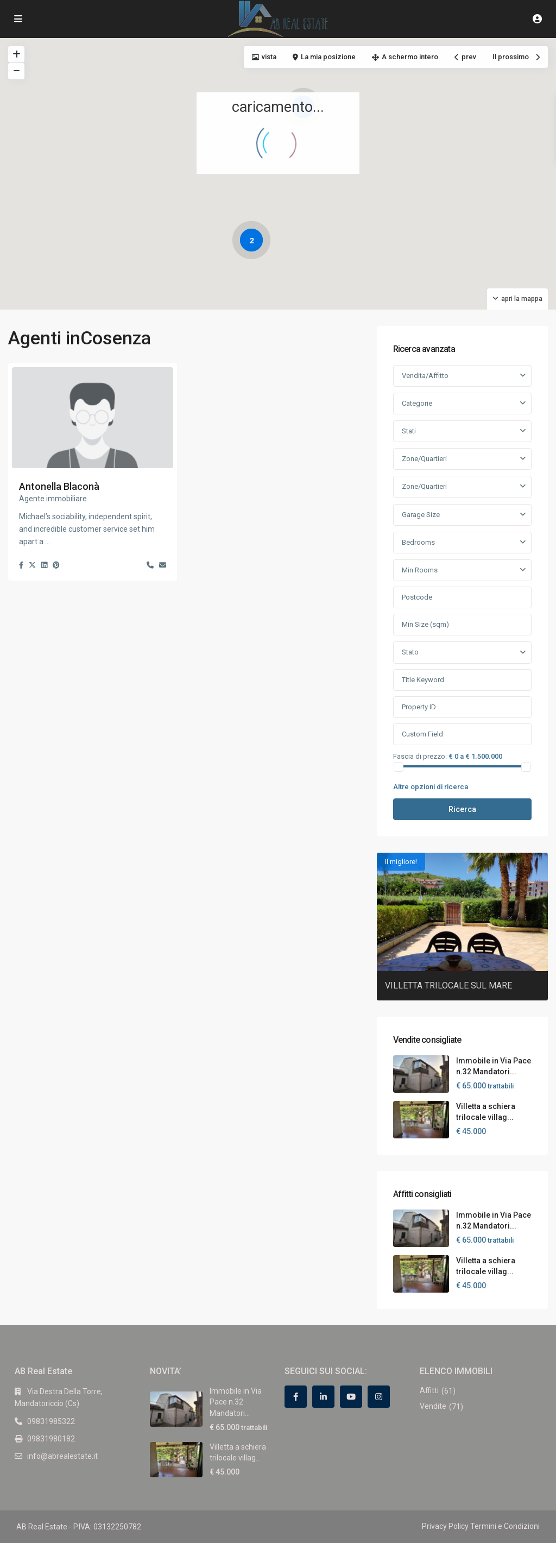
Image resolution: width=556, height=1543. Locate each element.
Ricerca (462, 809)
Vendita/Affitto (425, 375)
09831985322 (51, 1421)
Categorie (417, 403)
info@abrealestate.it (62, 1456)
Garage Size (421, 515)
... (47, 541)
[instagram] (379, 1396)
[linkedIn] (323, 1396)
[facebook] (296, 1396)
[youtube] (351, 1396)
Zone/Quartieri (424, 459)
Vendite (433, 1406)
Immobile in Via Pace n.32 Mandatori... (236, 1402)
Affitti (429, 1390)
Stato (410, 652)
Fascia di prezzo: (420, 756)
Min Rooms (420, 570)
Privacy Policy (445, 1526)
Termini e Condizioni (505, 1526)
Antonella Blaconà (59, 486)
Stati (409, 431)
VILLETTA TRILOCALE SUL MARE (448, 985)
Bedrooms (418, 542)
